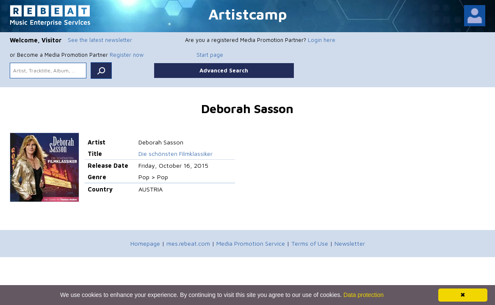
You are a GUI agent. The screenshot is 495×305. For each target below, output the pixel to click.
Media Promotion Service (250, 243)
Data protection (363, 294)
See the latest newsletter (100, 39)
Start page (209, 54)
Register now (127, 54)
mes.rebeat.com (188, 243)
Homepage (145, 243)
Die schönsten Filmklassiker (175, 153)
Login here (321, 39)
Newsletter (350, 243)
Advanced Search (223, 70)
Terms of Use (309, 243)
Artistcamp (247, 13)
